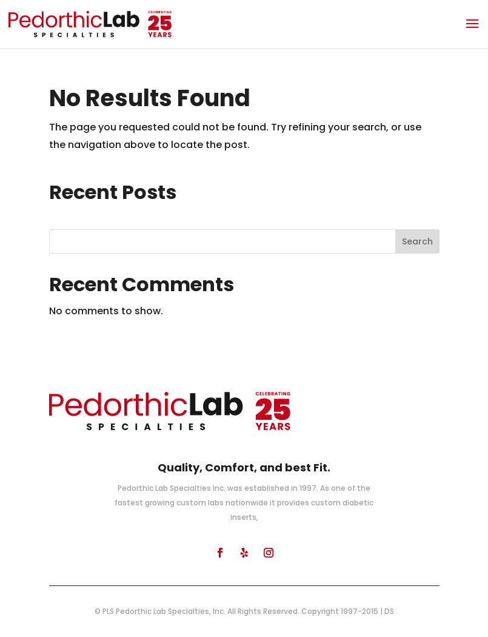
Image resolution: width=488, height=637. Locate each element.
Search (417, 241)
